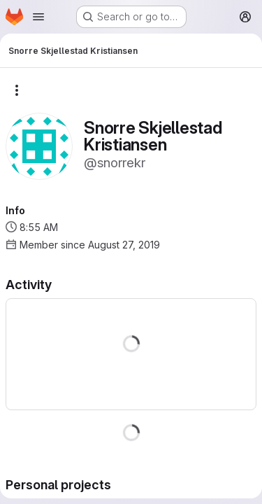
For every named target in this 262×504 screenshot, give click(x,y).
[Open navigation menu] (38, 17)
